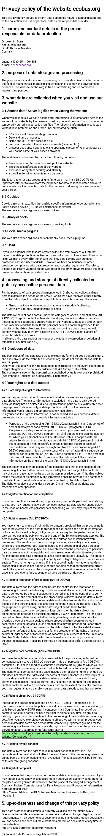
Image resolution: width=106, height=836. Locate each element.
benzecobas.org (21, 65)
